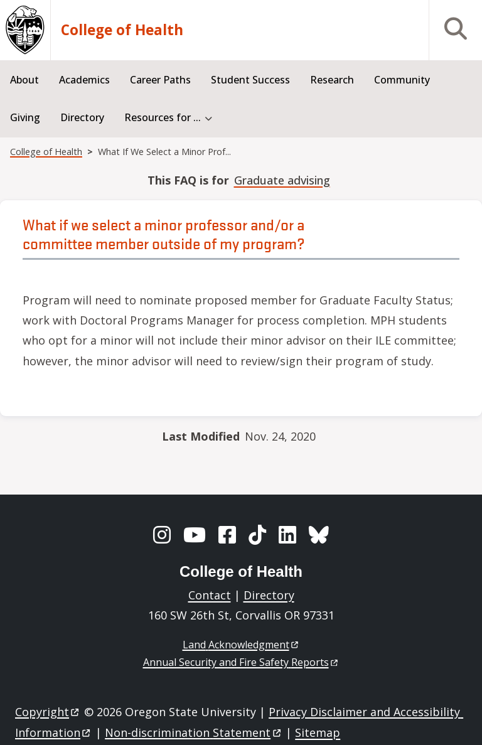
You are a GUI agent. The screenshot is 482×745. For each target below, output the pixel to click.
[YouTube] (194, 535)
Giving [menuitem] (25, 117)
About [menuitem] (24, 80)
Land (241, 644)
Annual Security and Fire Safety (241, 662)
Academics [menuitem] (84, 80)
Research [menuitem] (332, 80)
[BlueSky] (319, 535)
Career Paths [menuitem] (160, 80)
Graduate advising (282, 180)
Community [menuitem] (402, 80)
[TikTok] (257, 535)
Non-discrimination (193, 732)
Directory (269, 595)
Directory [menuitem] (82, 117)
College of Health (122, 30)
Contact (209, 595)
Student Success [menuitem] (250, 80)
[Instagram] (162, 535)
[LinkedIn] (287, 535)
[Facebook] (227, 535)
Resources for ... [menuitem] (162, 117)
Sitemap (317, 732)
